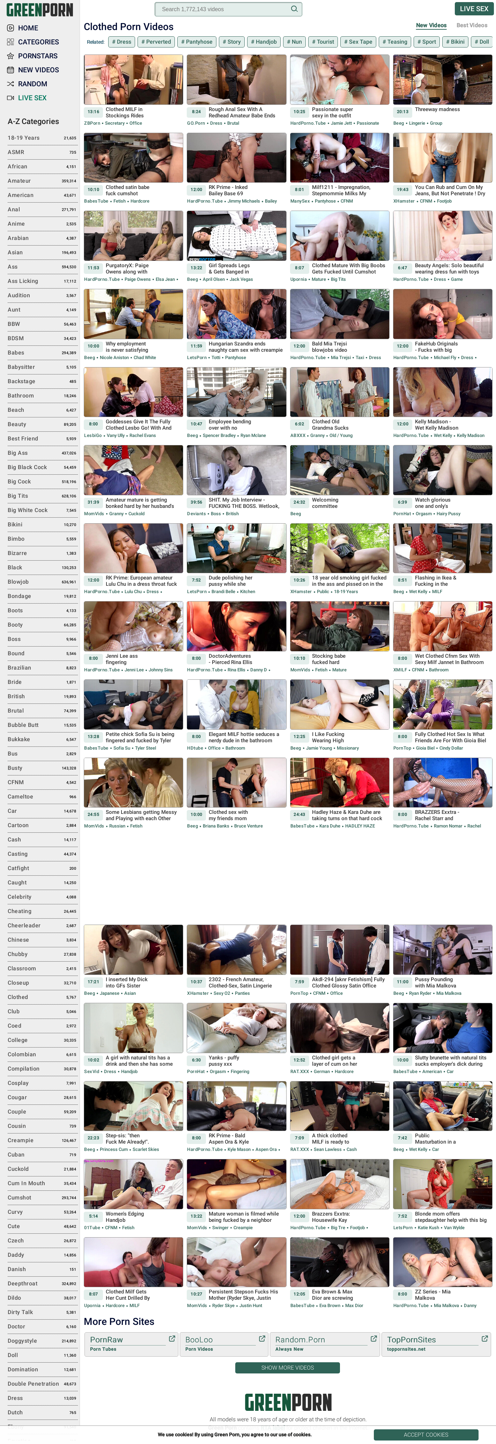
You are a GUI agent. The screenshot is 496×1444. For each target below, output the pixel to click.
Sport (428, 41)
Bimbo (43, 539)
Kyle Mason (239, 1149)
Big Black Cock (43, 468)
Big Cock (43, 482)
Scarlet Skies (145, 1149)
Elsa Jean (165, 279)
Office (135, 123)
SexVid (91, 1071)
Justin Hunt (250, 1305)
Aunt (43, 310)
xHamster (404, 201)
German (322, 1071)
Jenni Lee (134, 669)
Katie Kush (428, 1227)
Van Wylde (454, 1227)
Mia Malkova (448, 993)
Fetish (119, 201)
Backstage (43, 382)
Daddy (43, 1255)
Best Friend (43, 439)
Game (456, 279)
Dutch (43, 1413)
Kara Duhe (329, 826)
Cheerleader (43, 926)
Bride (43, 682)
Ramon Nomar (448, 826)
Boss (216, 513)
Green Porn (288, 1402)
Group (435, 123)
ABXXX (298, 435)
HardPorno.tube (308, 123)
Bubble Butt (43, 725)
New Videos (431, 25)
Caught (43, 883)
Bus (43, 754)
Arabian (43, 238)
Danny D (258, 669)
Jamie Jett (341, 123)
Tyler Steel (145, 748)
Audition (43, 296)
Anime (43, 224)
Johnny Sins (160, 669)
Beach (43, 410)
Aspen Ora (266, 1149)
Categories (38, 42)
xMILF (400, 669)
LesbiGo (93, 435)
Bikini (457, 41)
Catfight (43, 869)
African (43, 167)
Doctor (43, 1327)
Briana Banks (216, 826)
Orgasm (424, 513)
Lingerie (417, 123)
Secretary (115, 123)
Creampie (242, 1227)
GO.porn (196, 123)
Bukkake (43, 740)
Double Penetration (43, 1384)
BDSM (43, 339)
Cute (43, 1227)
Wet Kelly (443, 435)
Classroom (43, 969)
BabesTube (96, 201)
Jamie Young (319, 748)
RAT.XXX (299, 1071)
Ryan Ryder (420, 993)
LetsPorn (197, 357)
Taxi (360, 357)
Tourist (325, 41)
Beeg (398, 123)
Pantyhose (199, 41)
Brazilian (43, 668)
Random (32, 84)
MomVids (94, 513)
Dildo (43, 1298)
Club (43, 1012)
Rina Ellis (236, 669)
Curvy (43, 1212)
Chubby (43, 954)
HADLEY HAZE (359, 826)
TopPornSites (433, 1344)
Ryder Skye (223, 1305)
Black (43, 568)
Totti (215, 357)
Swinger (220, 1227)
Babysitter (43, 367)
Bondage (43, 596)
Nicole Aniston (114, 357)
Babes (43, 353)
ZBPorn (92, 123)
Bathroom (438, 669)
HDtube (195, 748)
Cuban (43, 1155)
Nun (296, 41)
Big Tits (338, 279)
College (43, 1040)
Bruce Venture (248, 826)
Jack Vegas (241, 279)
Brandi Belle (223, 591)
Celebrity (43, 897)
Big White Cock (43, 511)
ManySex (300, 201)
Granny (317, 435)
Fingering (239, 1071)
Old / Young (340, 435)
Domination (43, 1370)
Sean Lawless (328, 1149)
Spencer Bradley (219, 435)
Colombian (43, 1055)
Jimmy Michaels (244, 201)
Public (323, 591)
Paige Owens (138, 279)
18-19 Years (345, 591)
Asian (129, 993)
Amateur (43, 181)
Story (233, 41)
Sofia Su (121, 748)
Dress (123, 41)
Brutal (232, 123)
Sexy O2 (222, 993)
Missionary (347, 748)
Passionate (367, 123)
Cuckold (136, 513)
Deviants (196, 513)
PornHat (402, 513)
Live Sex (474, 9)
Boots (43, 611)
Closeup (43, 983)
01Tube (92, 1227)
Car (450, 1071)
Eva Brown (329, 1305)
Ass (43, 267)
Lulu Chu (133, 591)
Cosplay (43, 1083)
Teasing (396, 41)
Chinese (43, 940)
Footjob (444, 201)
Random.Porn (321, 1344)
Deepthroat (43, 1284)
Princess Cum (114, 1149)
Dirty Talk (43, 1313)
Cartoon (43, 826)
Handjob (265, 41)
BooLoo (220, 1344)
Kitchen (247, 591)
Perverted (158, 41)
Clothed (43, 997)
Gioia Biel (425, 748)
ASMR (43, 152)
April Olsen (214, 279)
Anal (43, 210)
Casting (43, 854)
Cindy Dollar (450, 748)
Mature (319, 279)
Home (28, 28)
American (432, 1071)
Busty (43, 768)
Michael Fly (445, 357)
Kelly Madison (470, 435)
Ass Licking (43, 281)
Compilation (43, 1069)
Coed (43, 1026)
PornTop (402, 748)
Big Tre (338, 1227)
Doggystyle (43, 1341)
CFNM (346, 201)
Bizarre (43, 553)
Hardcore (139, 201)
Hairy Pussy (448, 513)
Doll (483, 41)
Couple (43, 1112)
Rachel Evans (142, 435)
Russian (117, 826)
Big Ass (43, 453)
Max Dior (353, 1305)
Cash (351, 1149)
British (232, 513)
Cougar (43, 1098)
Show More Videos (287, 1367)
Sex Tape (360, 41)
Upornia (298, 279)
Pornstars (38, 56)
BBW (43, 324)
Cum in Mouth (43, 1184)
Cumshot (43, 1198)
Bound (43, 654)
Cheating (43, 912)
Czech (43, 1241)
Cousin (43, 1126)
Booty (43, 625)
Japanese (109, 993)
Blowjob (43, 582)
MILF (436, 591)
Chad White (144, 357)
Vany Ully (116, 435)
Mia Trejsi (341, 357)
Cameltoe (43, 797)
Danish (43, 1270)
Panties (242, 993)
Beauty (43, 425)
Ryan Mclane (252, 435)
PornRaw (128, 1344)
